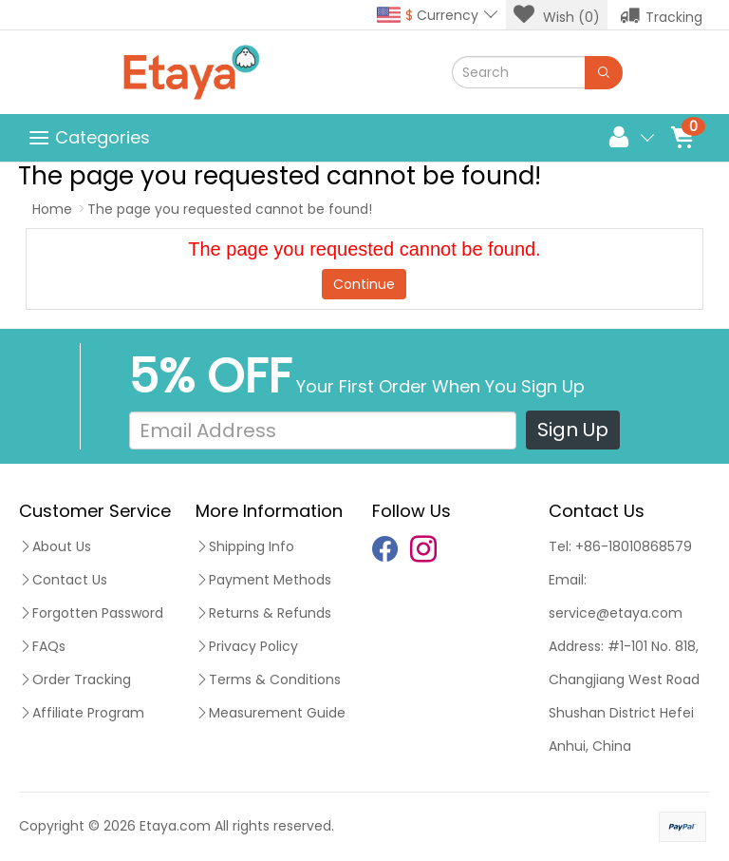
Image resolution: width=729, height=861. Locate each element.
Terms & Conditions (268, 679)
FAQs (42, 646)
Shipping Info (245, 546)
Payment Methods (263, 579)
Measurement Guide (271, 712)
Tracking (661, 15)
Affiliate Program (81, 712)
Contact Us (63, 579)
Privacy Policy (247, 646)
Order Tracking (75, 679)
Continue (364, 284)
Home (52, 209)
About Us (55, 546)
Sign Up (572, 429)
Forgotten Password (91, 612)
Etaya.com (175, 825)
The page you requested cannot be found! (229, 209)
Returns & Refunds (263, 612)
